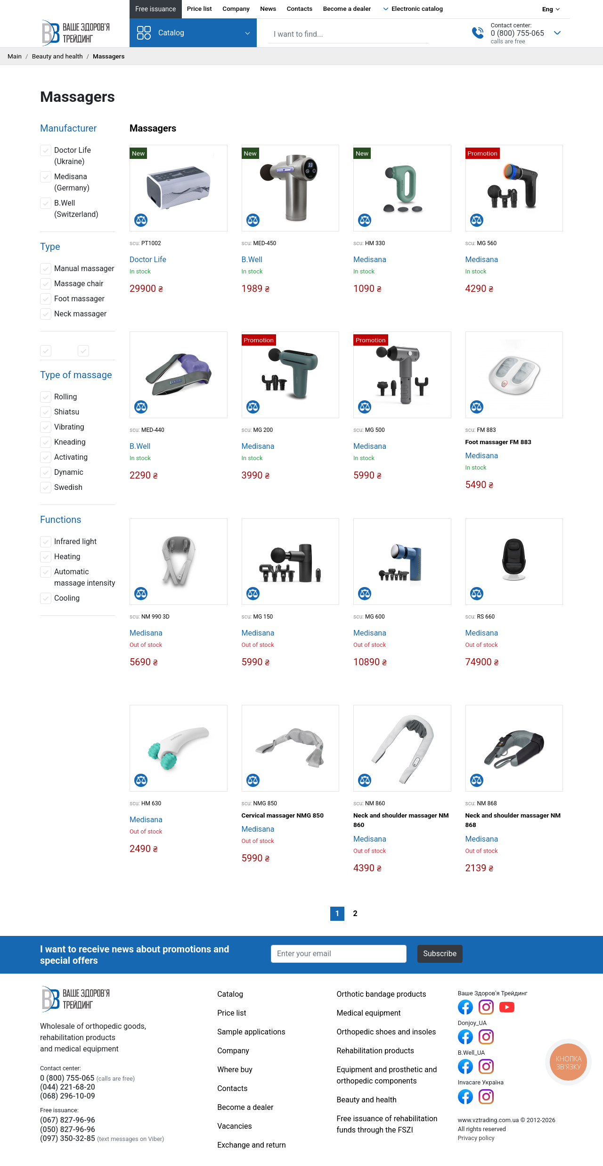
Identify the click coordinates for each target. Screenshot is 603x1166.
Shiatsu (59, 412)
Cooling (60, 598)
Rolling (58, 397)
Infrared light (68, 541)
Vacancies (234, 1126)
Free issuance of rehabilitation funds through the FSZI (387, 1124)
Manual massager (77, 268)
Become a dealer (347, 8)
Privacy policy (476, 1137)
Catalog (160, 33)
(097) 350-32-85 (67, 1138)
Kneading (63, 442)
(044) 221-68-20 (67, 1087)
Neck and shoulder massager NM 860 (401, 819)
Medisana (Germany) (65, 181)
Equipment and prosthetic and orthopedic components (387, 1075)
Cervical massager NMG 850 (283, 815)
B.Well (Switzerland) (69, 208)
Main (15, 56)
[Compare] (140, 220)
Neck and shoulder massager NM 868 (513, 819)
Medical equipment (369, 1013)
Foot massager (72, 299)
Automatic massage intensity (77, 576)
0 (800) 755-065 (517, 33)
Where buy (235, 1069)
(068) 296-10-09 (67, 1096)
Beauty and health (57, 56)
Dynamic (61, 472)
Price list (199, 8)
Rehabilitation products (376, 1050)
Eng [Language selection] (547, 9)
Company (236, 8)
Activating (64, 457)
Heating (60, 556)
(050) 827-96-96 (67, 1129)
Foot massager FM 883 (498, 442)
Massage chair (72, 283)
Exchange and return (251, 1145)
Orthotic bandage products (381, 994)
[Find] (422, 33)
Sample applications (251, 1031)
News (268, 8)
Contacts (300, 8)
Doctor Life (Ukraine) (65, 155)
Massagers (153, 128)
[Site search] (348, 34)
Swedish (61, 487)
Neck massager (73, 314)
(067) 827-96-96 (67, 1120)
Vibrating (62, 427)
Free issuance (155, 9)
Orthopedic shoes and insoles (386, 1031)
